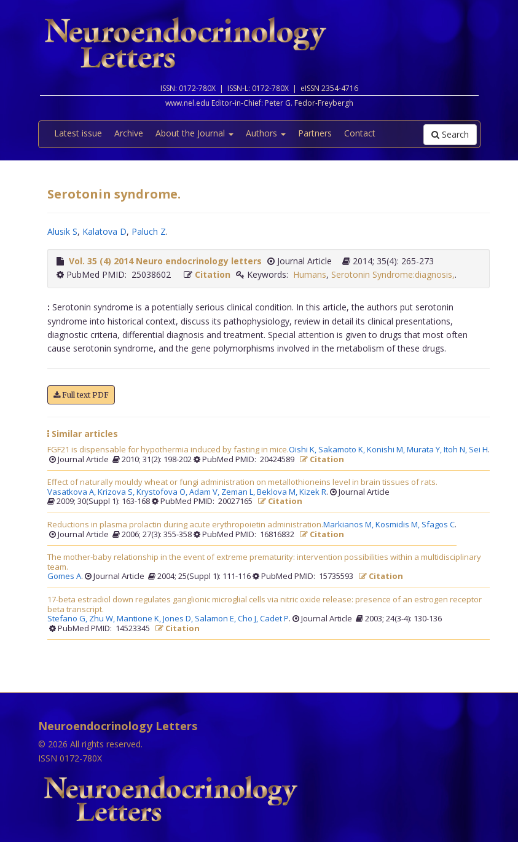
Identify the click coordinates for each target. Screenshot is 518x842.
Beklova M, (278, 492)
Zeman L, (239, 492)
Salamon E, (216, 619)
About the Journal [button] (194, 133)
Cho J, (249, 619)
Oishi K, (303, 450)
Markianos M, (349, 525)
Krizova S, (117, 492)
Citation (212, 274)
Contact (359, 133)
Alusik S (62, 231)
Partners (315, 133)
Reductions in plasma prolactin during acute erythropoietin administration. (185, 525)
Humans (309, 274)
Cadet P (274, 619)
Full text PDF (81, 394)
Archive (128, 133)
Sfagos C (438, 525)
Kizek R (312, 492)
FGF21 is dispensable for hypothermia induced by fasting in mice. (168, 450)
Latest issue (78, 133)
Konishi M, (387, 450)
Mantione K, (140, 619)
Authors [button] (266, 133)
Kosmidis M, (398, 525)
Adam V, (205, 492)
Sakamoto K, (342, 450)
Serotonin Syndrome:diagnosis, (393, 274)
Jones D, (179, 619)
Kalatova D (104, 231)
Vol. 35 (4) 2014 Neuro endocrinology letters (165, 261)
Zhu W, (103, 619)
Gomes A (64, 576)
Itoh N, (456, 450)
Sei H (478, 450)
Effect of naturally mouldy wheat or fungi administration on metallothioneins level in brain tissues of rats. (242, 482)
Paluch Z (148, 231)
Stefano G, (68, 619)
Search (450, 134)
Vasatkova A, (72, 492)
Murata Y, (425, 450)
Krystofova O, (162, 492)
